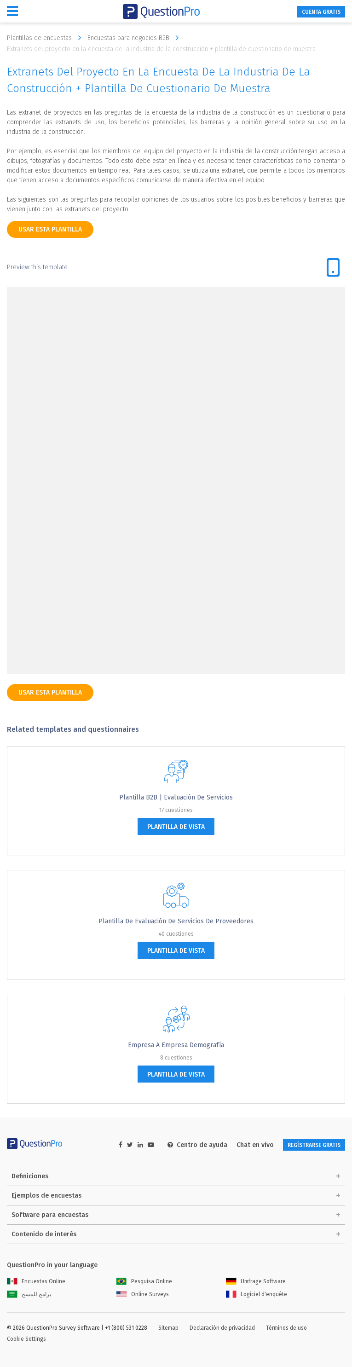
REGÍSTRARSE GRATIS (314, 1145)
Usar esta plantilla (50, 229)
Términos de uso (286, 1328)
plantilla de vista (176, 827)
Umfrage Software (256, 1281)
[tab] (333, 267)
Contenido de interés (44, 1234)
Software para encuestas (50, 1215)
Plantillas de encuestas (46, 38)
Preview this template (37, 267)
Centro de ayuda (197, 1145)
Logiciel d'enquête (256, 1294)
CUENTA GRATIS (321, 12)
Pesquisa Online (144, 1281)
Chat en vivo (255, 1145)
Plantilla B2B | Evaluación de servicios (176, 797)
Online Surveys (142, 1294)
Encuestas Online (36, 1281)
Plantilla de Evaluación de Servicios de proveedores (176, 921)
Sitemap (168, 1328)
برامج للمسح (29, 1294)
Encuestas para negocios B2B (135, 38)
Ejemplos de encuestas (46, 1195)
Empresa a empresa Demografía (176, 1045)
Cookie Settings (26, 1339)
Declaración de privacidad (222, 1328)
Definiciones (30, 1176)
